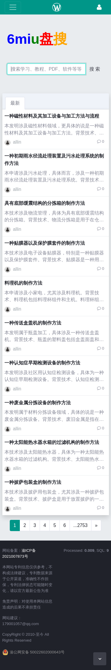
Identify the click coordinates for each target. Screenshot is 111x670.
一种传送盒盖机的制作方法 (32, 322)
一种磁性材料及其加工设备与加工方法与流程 (51, 116)
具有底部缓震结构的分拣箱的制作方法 (44, 203)
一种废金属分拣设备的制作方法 (37, 402)
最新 (15, 103)
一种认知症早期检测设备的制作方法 (42, 362)
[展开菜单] (13, 7)
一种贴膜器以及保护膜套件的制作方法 (44, 243)
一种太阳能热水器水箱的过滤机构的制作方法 (51, 442)
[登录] (99, 7)
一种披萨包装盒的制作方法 (32, 482)
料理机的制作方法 (23, 282)
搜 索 (94, 69)
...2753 (80, 525)
